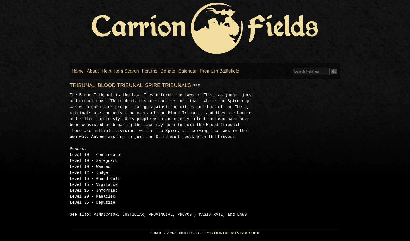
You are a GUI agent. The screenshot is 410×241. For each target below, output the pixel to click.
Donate (167, 71)
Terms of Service (236, 232)
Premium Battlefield (219, 71)
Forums (149, 71)
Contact (254, 232)
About (93, 71)
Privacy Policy (213, 232)
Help (106, 71)
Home (77, 71)
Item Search (126, 71)
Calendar (187, 71)
